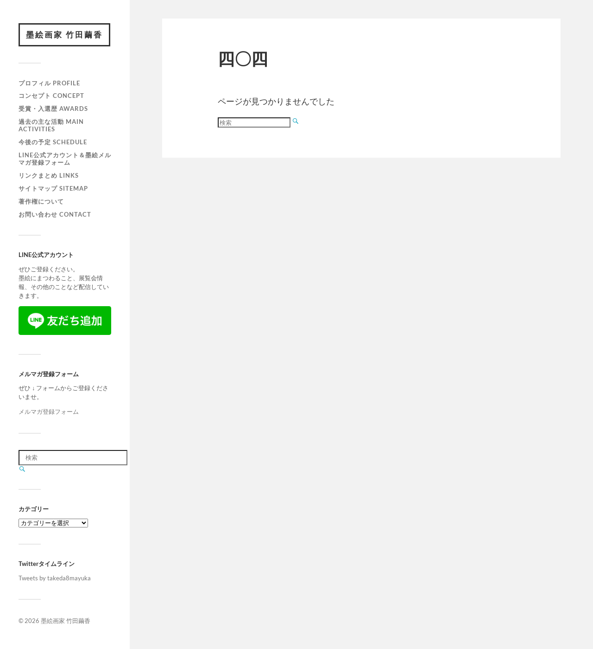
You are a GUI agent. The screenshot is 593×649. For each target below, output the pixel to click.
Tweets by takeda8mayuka (55, 578)
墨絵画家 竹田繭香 (64, 34)
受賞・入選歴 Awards (53, 108)
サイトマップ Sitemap (53, 188)
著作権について (41, 201)
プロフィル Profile (49, 83)
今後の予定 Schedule (53, 142)
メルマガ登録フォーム (49, 411)
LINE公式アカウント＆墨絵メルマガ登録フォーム (65, 158)
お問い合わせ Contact (55, 214)
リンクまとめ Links (49, 175)
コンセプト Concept (51, 95)
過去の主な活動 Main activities (51, 125)
